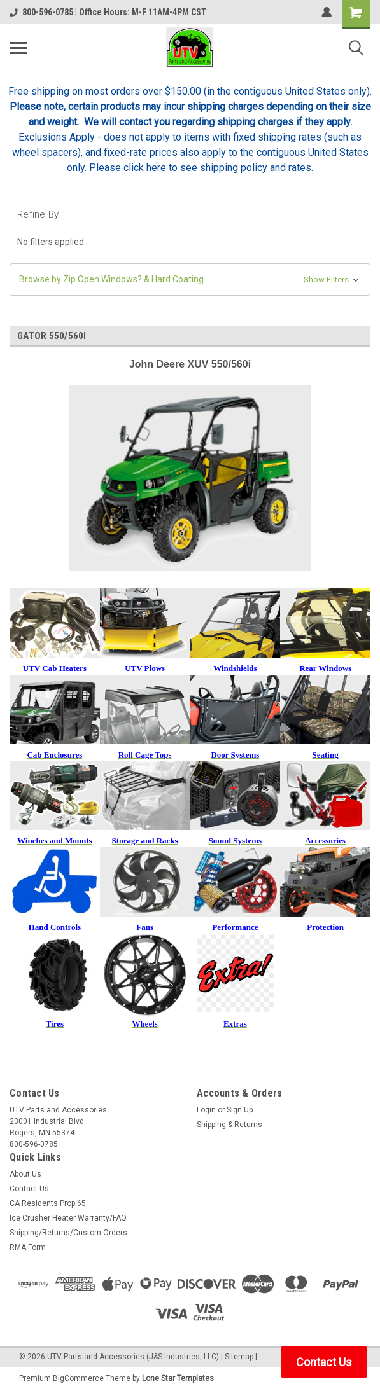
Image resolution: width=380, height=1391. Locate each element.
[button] (190, 279)
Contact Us (29, 1188)
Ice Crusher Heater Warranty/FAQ (68, 1218)
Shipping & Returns (229, 1124)
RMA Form (28, 1247)
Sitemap (239, 1356)
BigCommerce (78, 1378)
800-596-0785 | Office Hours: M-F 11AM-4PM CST (108, 12)
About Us (25, 1174)
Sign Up (240, 1109)
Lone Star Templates (178, 1378)
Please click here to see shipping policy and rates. (201, 168)
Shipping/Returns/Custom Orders (68, 1232)
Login (206, 1109)
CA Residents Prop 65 (48, 1203)
